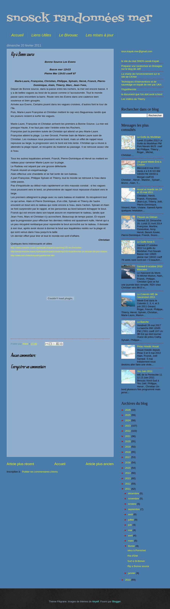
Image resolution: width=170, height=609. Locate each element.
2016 (128, 462)
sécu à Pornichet (136, 550)
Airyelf (95, 601)
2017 (128, 457)
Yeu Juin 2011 (144, 371)
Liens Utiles (41, 35)
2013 (128, 478)
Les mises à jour (100, 35)
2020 (128, 441)
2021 (128, 436)
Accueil (17, 35)
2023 (128, 425)
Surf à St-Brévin (136, 561)
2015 (128, 467)
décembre (134, 493)
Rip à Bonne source (138, 566)
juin (130, 524)
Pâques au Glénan (147, 217)
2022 (128, 430)
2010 (128, 579)
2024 (128, 420)
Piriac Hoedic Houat (148, 346)
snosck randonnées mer (79, 18)
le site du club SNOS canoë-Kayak (140, 61)
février (131, 546)
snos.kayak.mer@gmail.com (136, 51)
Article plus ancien (100, 464)
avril (130, 535)
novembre (134, 498)
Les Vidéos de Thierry (133, 99)
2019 (128, 446)
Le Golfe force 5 (146, 241)
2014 (128, 473)
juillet (131, 519)
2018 (128, 452)
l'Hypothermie (128, 89)
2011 (128, 488)
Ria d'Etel (132, 555)
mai (130, 530)
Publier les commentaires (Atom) (40, 471)
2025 (128, 415)
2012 (128, 483)
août (131, 514)
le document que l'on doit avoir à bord (141, 94)
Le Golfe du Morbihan (149, 137)
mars (131, 540)
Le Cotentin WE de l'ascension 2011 (147, 295)
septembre (134, 509)
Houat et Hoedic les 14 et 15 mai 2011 (149, 191)
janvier (132, 573)
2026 (128, 409)
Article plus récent (20, 464)
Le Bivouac (68, 35)
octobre (132, 503)
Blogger (116, 601)
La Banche (143, 321)
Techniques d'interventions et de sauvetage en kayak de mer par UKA (141, 83)
